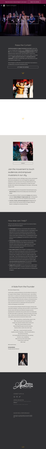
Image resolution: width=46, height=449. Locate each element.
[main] (23, 20)
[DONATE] (23, 163)
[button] (1, 5)
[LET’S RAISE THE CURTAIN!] (23, 67)
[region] (23, 2)
